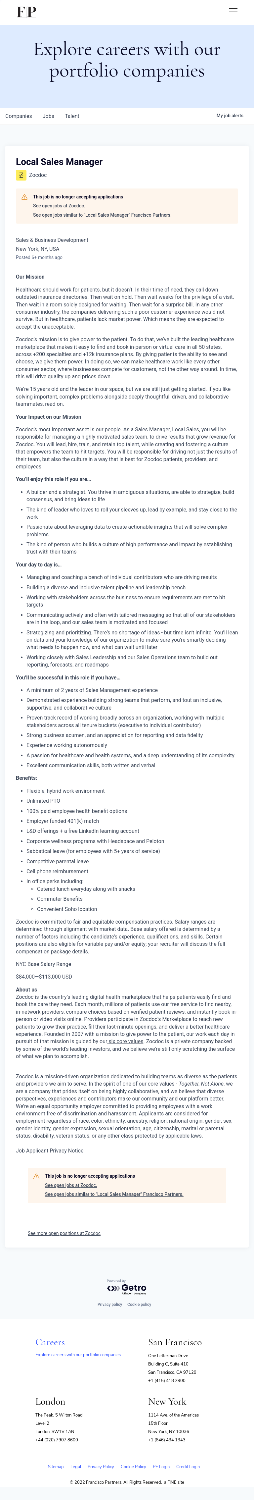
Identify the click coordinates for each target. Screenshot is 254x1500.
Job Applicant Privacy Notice (49, 1151)
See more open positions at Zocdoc (64, 1233)
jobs (48, 116)
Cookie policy (139, 1304)
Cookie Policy (133, 1467)
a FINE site (174, 1482)
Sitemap (56, 1467)
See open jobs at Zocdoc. (59, 205)
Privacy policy (110, 1304)
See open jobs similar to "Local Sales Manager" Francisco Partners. (102, 215)
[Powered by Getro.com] (127, 1287)
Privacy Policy (101, 1467)
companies (18, 116)
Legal (75, 1467)
